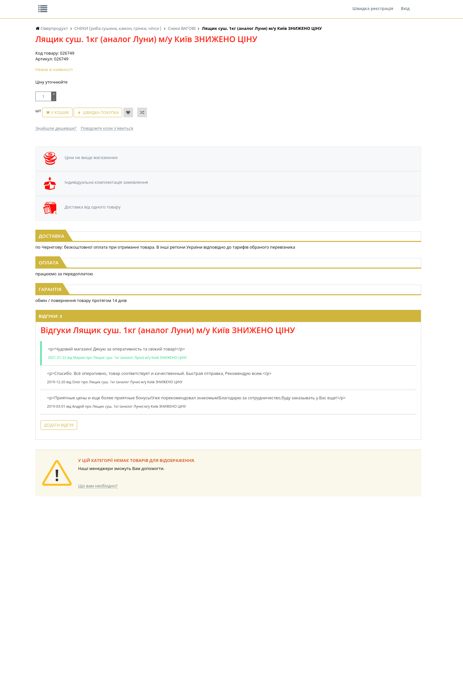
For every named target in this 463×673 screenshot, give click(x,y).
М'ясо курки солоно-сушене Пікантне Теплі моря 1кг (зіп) (362, 235)
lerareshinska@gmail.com (88, 658)
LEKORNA (98, 584)
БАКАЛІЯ (43, 621)
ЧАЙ (39, 608)
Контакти (143, 4)
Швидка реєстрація (372, 4)
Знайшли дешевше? (56, 159)
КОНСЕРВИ (153, 608)
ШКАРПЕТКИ (317, 602)
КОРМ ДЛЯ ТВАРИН (161, 614)
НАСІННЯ (97, 590)
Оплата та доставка (173, 67)
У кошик (85, 146)
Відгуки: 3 (142, 321)
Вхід (405, 4)
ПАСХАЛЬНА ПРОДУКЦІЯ (220, 608)
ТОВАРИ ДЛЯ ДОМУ (269, 608)
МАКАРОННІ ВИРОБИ (163, 621)
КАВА (40, 614)
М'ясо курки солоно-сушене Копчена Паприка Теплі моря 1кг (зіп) (101, 235)
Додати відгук (150, 435)
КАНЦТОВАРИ (318, 596)
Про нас (50, 4)
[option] (97, 214)
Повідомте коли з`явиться (107, 159)
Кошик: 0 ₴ (382, 68)
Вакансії (110, 4)
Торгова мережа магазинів (228, 468)
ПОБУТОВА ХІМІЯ (321, 608)
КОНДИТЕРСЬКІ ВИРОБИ (166, 596)
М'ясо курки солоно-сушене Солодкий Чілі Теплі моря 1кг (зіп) (232, 235)
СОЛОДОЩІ (262, 584)
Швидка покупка (126, 146)
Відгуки (80, 4)
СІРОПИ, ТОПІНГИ (160, 602)
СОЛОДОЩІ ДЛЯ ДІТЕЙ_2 (274, 590)
